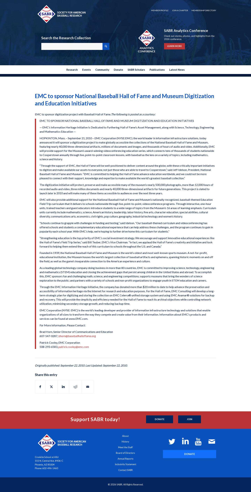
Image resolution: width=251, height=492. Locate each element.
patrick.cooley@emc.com (73, 346)
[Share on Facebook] (40, 386)
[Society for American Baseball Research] (61, 13)
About (125, 436)
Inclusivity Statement (125, 464)
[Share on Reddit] (75, 386)
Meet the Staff (125, 447)
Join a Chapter (180, 10)
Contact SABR (125, 470)
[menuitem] (159, 10)
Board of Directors (125, 453)
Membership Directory (204, 10)
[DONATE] (189, 454)
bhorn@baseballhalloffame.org (77, 336)
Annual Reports (125, 458)
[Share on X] (51, 386)
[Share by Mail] (87, 386)
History (125, 441)
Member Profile (160, 10)
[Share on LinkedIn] (63, 386)
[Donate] (159, 419)
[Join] (189, 419)
